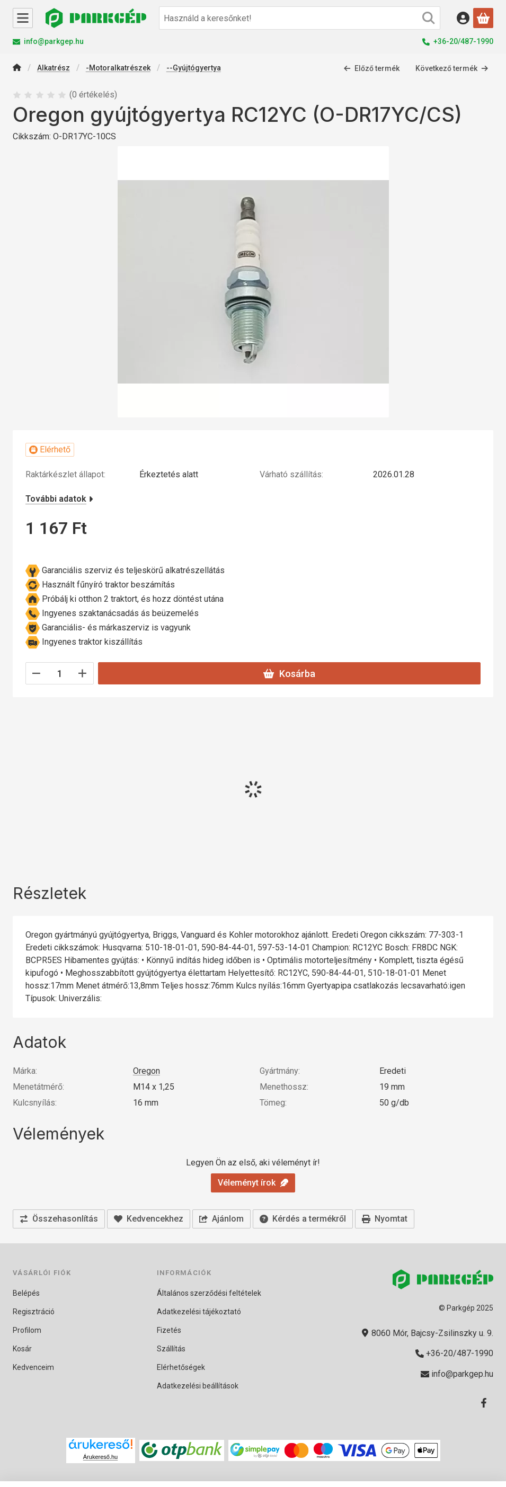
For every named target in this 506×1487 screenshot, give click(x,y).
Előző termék (371, 68)
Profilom (27, 1330)
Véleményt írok (253, 1183)
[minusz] (36, 673)
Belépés (26, 1293)
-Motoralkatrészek (118, 68)
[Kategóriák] (23, 18)
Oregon (146, 1071)
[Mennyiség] (59, 673)
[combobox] (299, 18)
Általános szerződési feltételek (209, 1293)
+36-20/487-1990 (463, 41)
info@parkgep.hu (54, 41)
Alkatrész (53, 68)
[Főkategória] (17, 69)
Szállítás (171, 1348)
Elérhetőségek (181, 1367)
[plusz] (82, 673)
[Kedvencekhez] (148, 1218)
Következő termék (452, 68)
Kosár (22, 1348)
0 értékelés (94, 95)
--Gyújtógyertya (193, 68)
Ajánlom (221, 1219)
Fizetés (169, 1330)
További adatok (59, 499)
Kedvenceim (33, 1367)
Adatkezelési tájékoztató (199, 1311)
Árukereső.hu (100, 1457)
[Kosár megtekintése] (483, 18)
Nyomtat (384, 1219)
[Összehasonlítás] (59, 1218)
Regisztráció (34, 1311)
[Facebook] (483, 1402)
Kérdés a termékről (303, 1219)
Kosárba (289, 673)
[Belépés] (463, 18)
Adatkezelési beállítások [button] (197, 1386)
